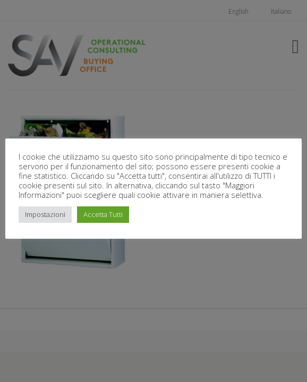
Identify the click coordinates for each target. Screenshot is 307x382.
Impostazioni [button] (45, 214)
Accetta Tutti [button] (103, 214)
